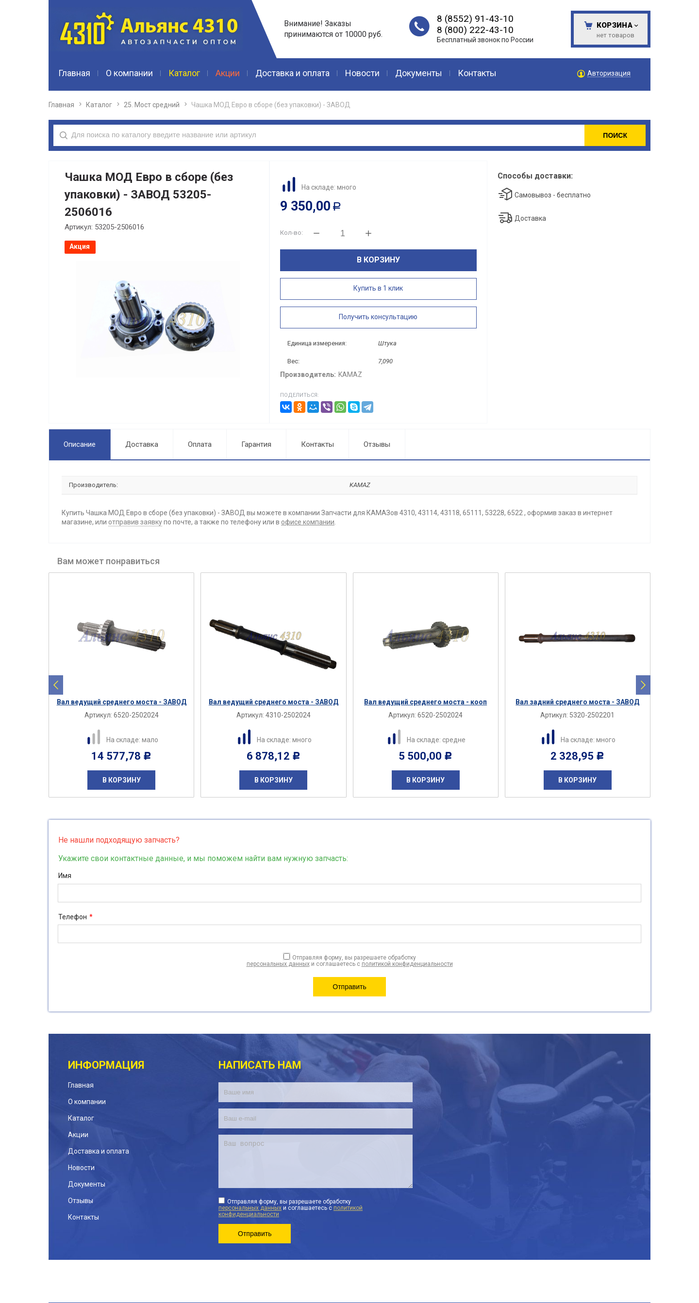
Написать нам (259, 1065)
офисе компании (307, 522)
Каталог (99, 105)
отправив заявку (135, 522)
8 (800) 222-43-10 (475, 29)
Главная (61, 105)
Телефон (75, 917)
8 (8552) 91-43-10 (475, 18)
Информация (106, 1065)
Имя (64, 876)
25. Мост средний (152, 105)
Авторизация (609, 73)
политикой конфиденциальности (407, 964)
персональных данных (278, 964)
